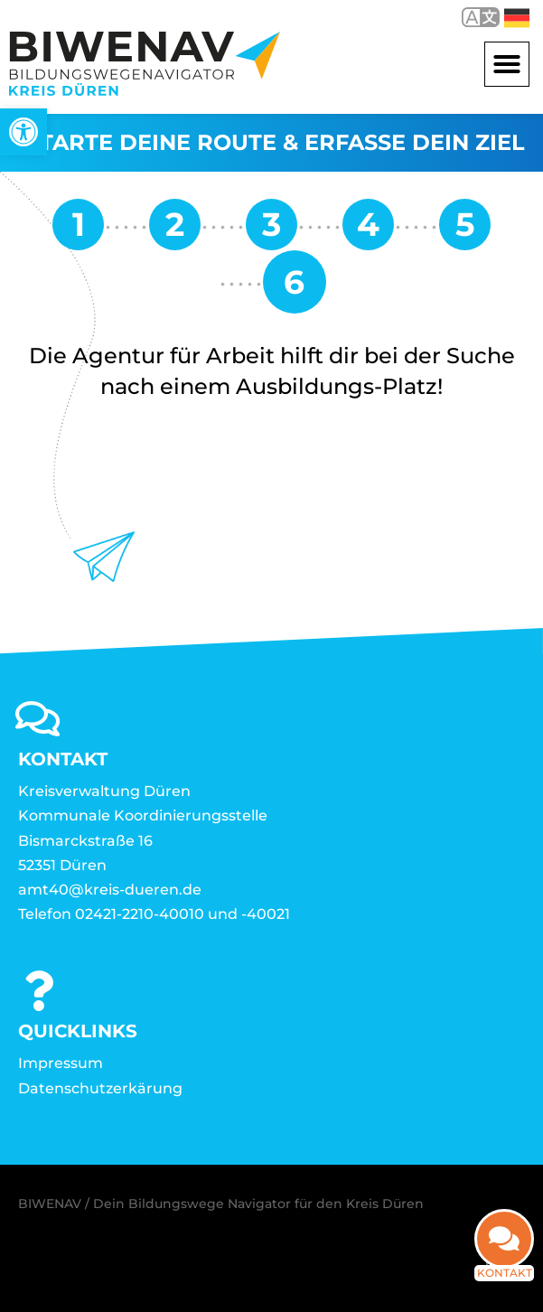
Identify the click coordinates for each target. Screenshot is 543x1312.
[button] (506, 64)
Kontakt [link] (504, 1285)
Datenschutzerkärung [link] (100, 1088)
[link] (23, 131)
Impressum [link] (60, 1063)
